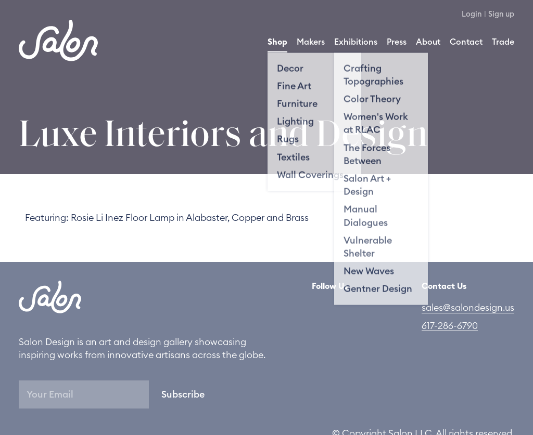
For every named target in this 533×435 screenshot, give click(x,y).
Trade (503, 42)
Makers (311, 42)
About (428, 42)
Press (397, 42)
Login (472, 14)
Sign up (501, 14)
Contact (466, 42)
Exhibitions (355, 42)
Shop (277, 42)
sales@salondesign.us (468, 307)
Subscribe (183, 394)
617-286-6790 (450, 326)
